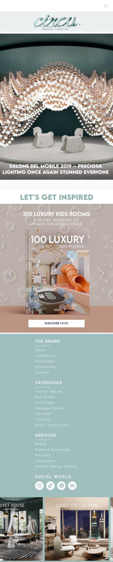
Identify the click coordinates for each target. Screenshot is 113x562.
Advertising (45, 367)
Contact (42, 372)
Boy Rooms (45, 397)
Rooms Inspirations (52, 425)
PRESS (40, 444)
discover (56, 323)
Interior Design (48, 391)
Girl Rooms (45, 402)
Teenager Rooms (50, 408)
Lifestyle (43, 419)
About (40, 350)
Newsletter (45, 361)
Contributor (45, 355)
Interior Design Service (56, 466)
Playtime (43, 414)
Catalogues (45, 461)
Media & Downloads (53, 449)
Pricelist (42, 455)
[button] (11, 274)
